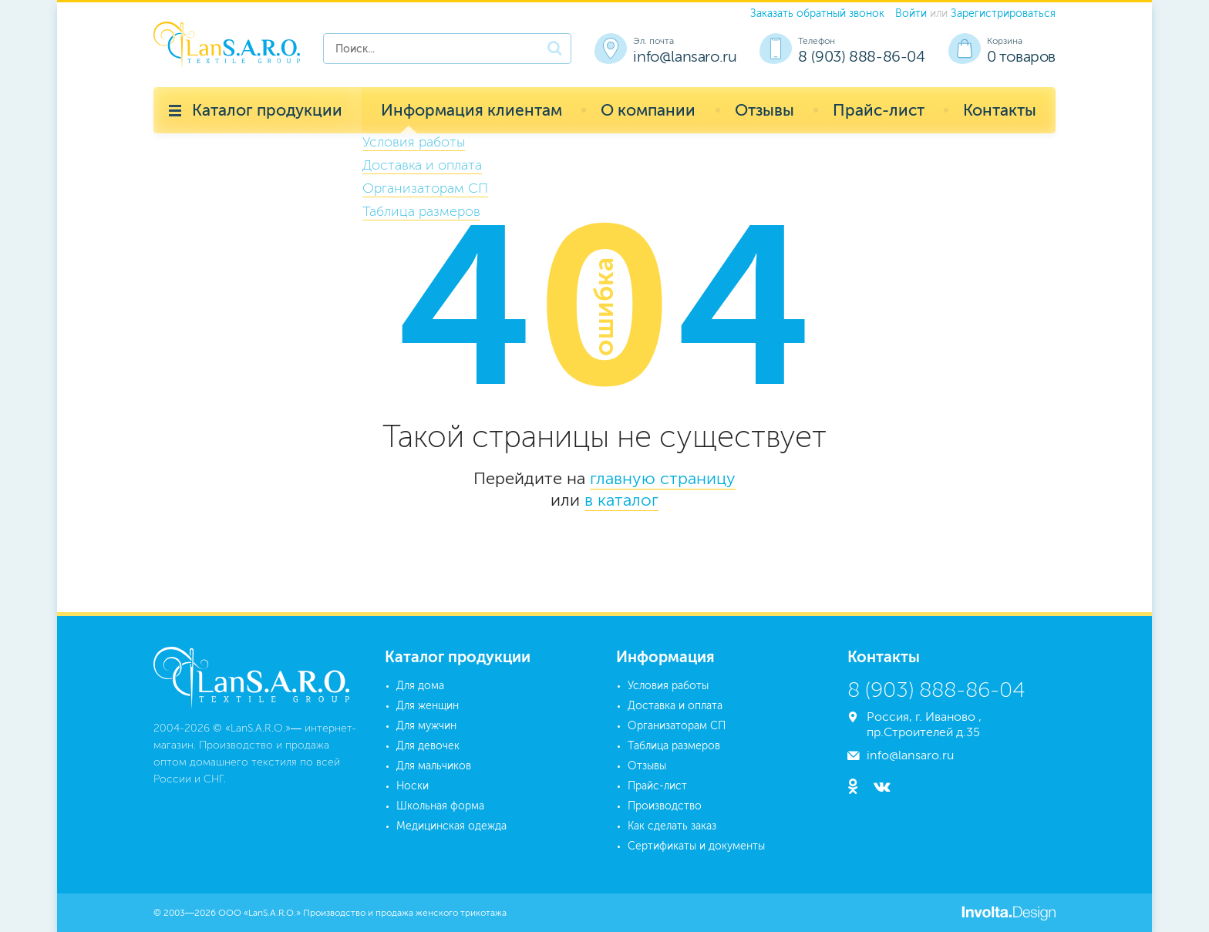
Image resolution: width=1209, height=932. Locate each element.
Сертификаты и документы (696, 846)
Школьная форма (440, 806)
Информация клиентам (471, 109)
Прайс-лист (878, 109)
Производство (665, 806)
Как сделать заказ (672, 826)
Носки (412, 785)
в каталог (621, 500)
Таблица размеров (674, 745)
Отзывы (764, 109)
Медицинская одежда (451, 826)
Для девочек (428, 745)
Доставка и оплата (675, 705)
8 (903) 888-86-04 (861, 56)
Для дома (420, 685)
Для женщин (427, 705)
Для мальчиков (433, 765)
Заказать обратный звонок (817, 13)
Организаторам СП (677, 725)
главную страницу (663, 478)
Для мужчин (426, 725)
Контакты (999, 109)
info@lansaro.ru (684, 56)
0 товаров (1021, 56)
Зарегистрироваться (1003, 13)
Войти (911, 13)
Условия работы (668, 685)
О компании (648, 109)
